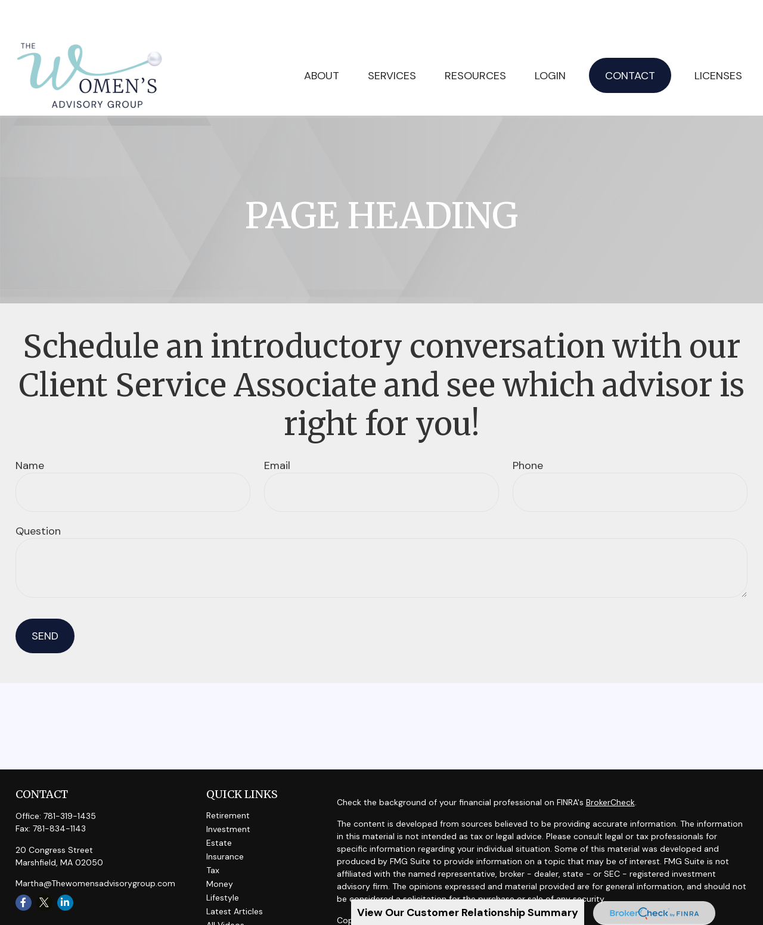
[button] (391, 40)
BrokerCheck (610, 767)
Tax (212, 835)
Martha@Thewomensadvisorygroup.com (95, 848)
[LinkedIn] (65, 867)
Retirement (228, 780)
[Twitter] (44, 867)
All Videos (225, 889)
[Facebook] (23, 867)
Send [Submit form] (45, 601)
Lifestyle (222, 862)
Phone (528, 430)
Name (29, 430)
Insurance (225, 821)
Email (277, 430)
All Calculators (234, 903)
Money (219, 848)
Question (38, 496)
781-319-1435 (70, 780)
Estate (219, 807)
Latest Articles (234, 876)
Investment (228, 794)
